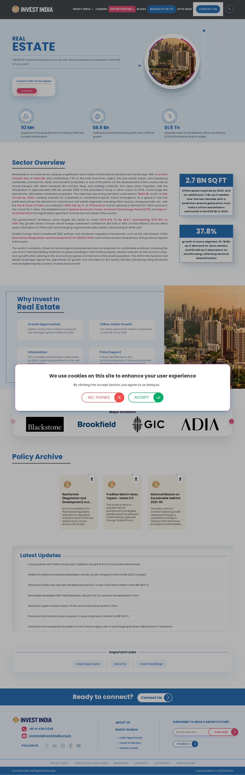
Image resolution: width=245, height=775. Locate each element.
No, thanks (99, 397)
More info (166, 385)
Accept (142, 397)
